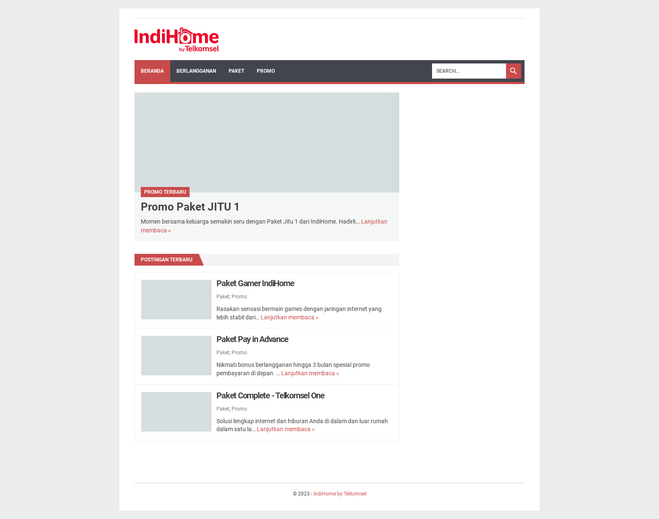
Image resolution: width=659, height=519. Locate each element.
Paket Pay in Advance (252, 339)
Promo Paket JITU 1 (190, 206)
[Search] (469, 71)
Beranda (152, 71)
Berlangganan (196, 71)
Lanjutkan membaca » (290, 317)
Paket (236, 71)
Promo (266, 71)
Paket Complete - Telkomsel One (270, 395)
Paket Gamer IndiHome (255, 283)
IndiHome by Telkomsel (340, 494)
